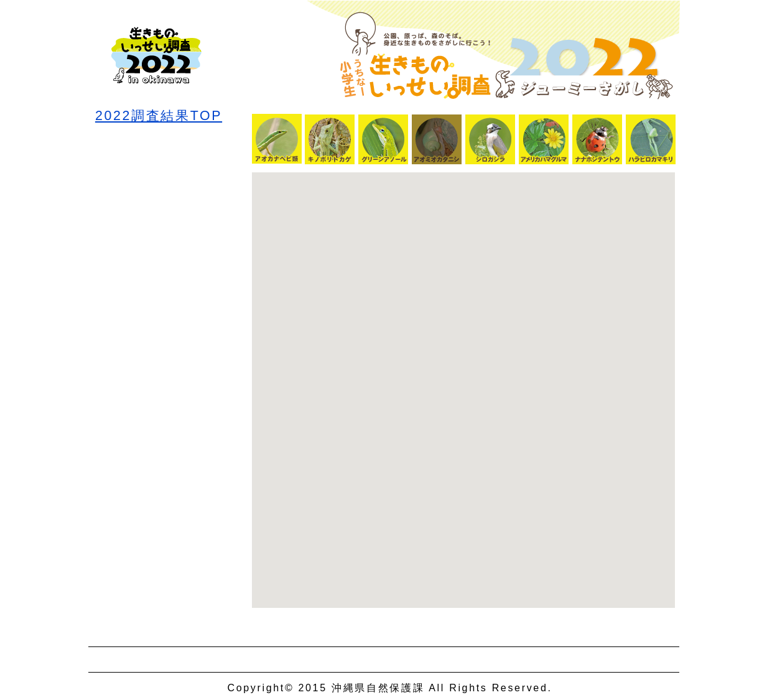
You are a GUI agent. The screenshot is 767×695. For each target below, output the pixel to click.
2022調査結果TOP (159, 109)
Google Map (463, 390)
